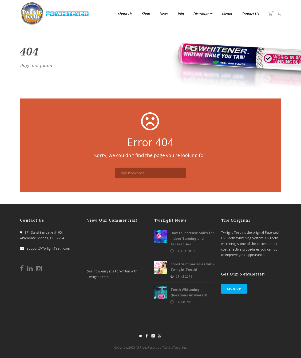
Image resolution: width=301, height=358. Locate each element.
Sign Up (234, 289)
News (163, 13)
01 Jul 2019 (184, 276)
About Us (125, 13)
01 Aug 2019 (185, 251)
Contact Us (250, 13)
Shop (146, 13)
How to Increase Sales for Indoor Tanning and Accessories (192, 238)
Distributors (203, 13)
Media (227, 13)
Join (181, 13)
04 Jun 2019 (185, 302)
